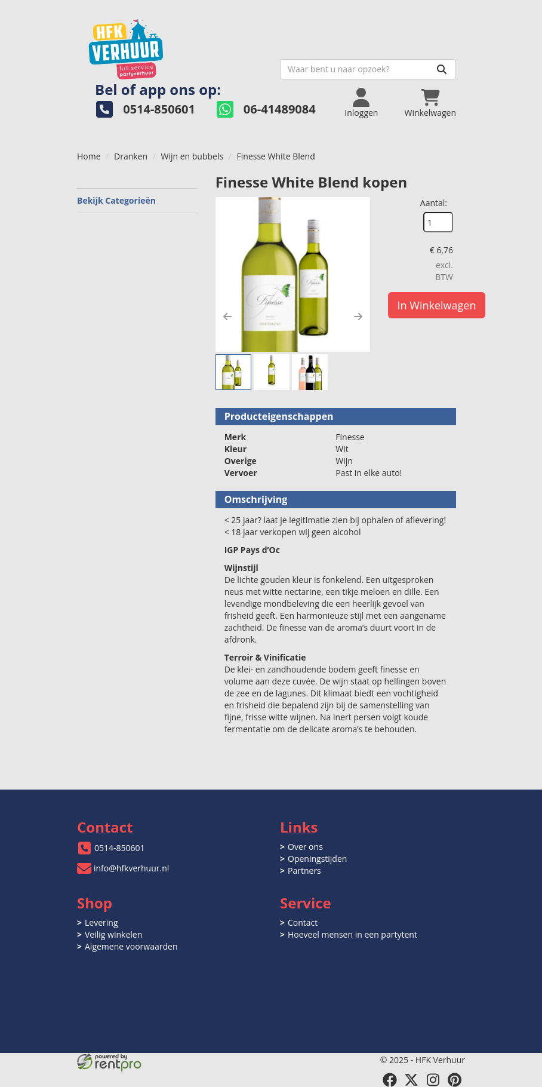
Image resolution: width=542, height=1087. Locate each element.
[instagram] (433, 1080)
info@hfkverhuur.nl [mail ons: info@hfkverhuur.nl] (131, 868)
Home (89, 156)
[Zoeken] (441, 69)
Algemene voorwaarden (131, 946)
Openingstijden (317, 858)
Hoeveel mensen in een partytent (352, 934)
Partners (304, 870)
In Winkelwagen (437, 305)
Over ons (305, 846)
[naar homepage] (174, 45)
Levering (101, 922)
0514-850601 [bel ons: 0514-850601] (119, 847)
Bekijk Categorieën (137, 200)
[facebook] (390, 1080)
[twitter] (411, 1080)
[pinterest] (454, 1080)
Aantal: (433, 202)
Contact (303, 922)
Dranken (130, 156)
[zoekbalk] (368, 69)
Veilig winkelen (113, 934)
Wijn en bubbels (192, 156)
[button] (227, 316)
